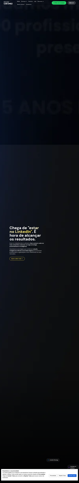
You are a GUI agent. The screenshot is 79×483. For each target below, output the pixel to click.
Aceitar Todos (72, 475)
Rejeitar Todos (62, 475)
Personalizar (53, 475)
